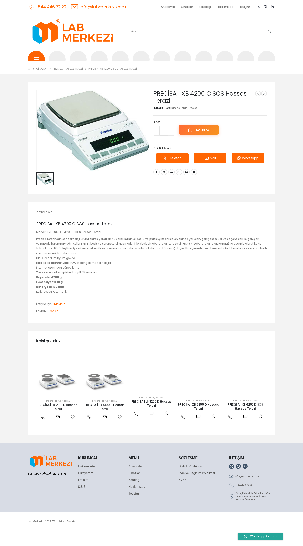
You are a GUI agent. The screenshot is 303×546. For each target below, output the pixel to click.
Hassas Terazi (179, 123)
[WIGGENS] (141, 62)
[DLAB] (182, 62)
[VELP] (224, 62)
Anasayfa (168, 7)
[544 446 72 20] (47, 6)
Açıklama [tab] (44, 227)
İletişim (244, 7)
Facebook (156, 187)
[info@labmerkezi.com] (98, 6)
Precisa (193, 123)
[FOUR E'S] (203, 62)
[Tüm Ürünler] (36, 62)
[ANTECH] (245, 62)
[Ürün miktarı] (163, 146)
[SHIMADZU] (99, 62)
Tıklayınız (58, 319)
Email (194, 187)
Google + (179, 187)
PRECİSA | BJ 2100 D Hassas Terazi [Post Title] (57, 422)
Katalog (205, 7)
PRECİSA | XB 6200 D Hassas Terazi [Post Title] (198, 421)
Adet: (157, 137)
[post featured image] (57, 387)
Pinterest (186, 187)
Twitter (164, 187)
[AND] (161, 62)
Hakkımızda (225, 7)
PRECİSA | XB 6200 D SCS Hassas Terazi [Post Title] (245, 421)
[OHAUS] (78, 62)
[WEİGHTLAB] (57, 62)
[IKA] (266, 62)
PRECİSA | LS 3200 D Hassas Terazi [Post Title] (151, 418)
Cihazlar (187, 7)
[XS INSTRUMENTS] (120, 62)
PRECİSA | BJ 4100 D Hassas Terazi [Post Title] (105, 422)
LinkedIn (171, 187)
